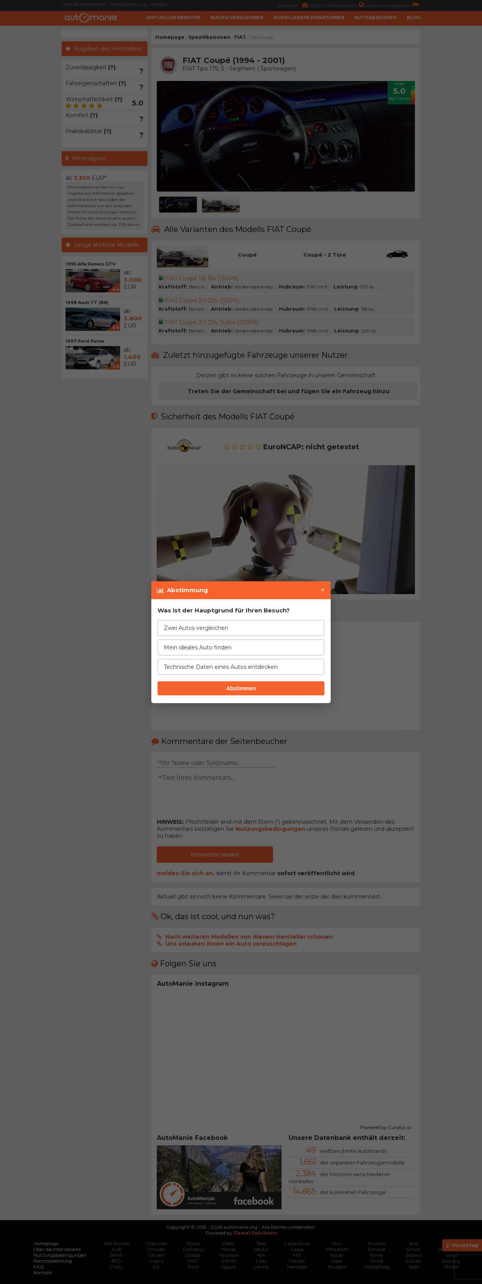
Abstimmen (241, 688)
